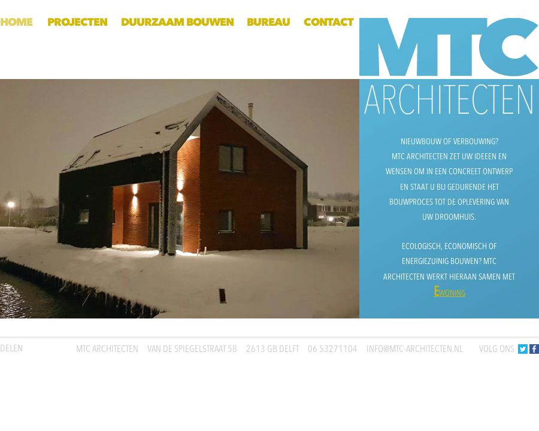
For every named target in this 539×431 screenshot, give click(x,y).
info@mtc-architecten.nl (415, 349)
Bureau (268, 22)
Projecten (77, 22)
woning (449, 293)
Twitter (523, 349)
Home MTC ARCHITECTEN (449, 48)
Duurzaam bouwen (177, 22)
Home (16, 22)
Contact (328, 22)
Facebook (534, 349)
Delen (11, 348)
